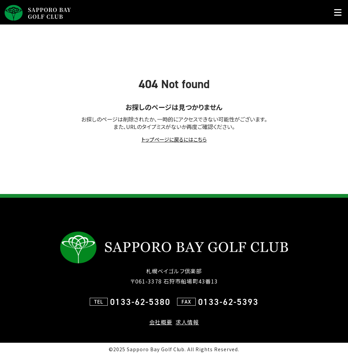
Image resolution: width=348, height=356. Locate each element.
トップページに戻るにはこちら (174, 139)
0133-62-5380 (140, 301)
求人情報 (187, 322)
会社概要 (160, 322)
